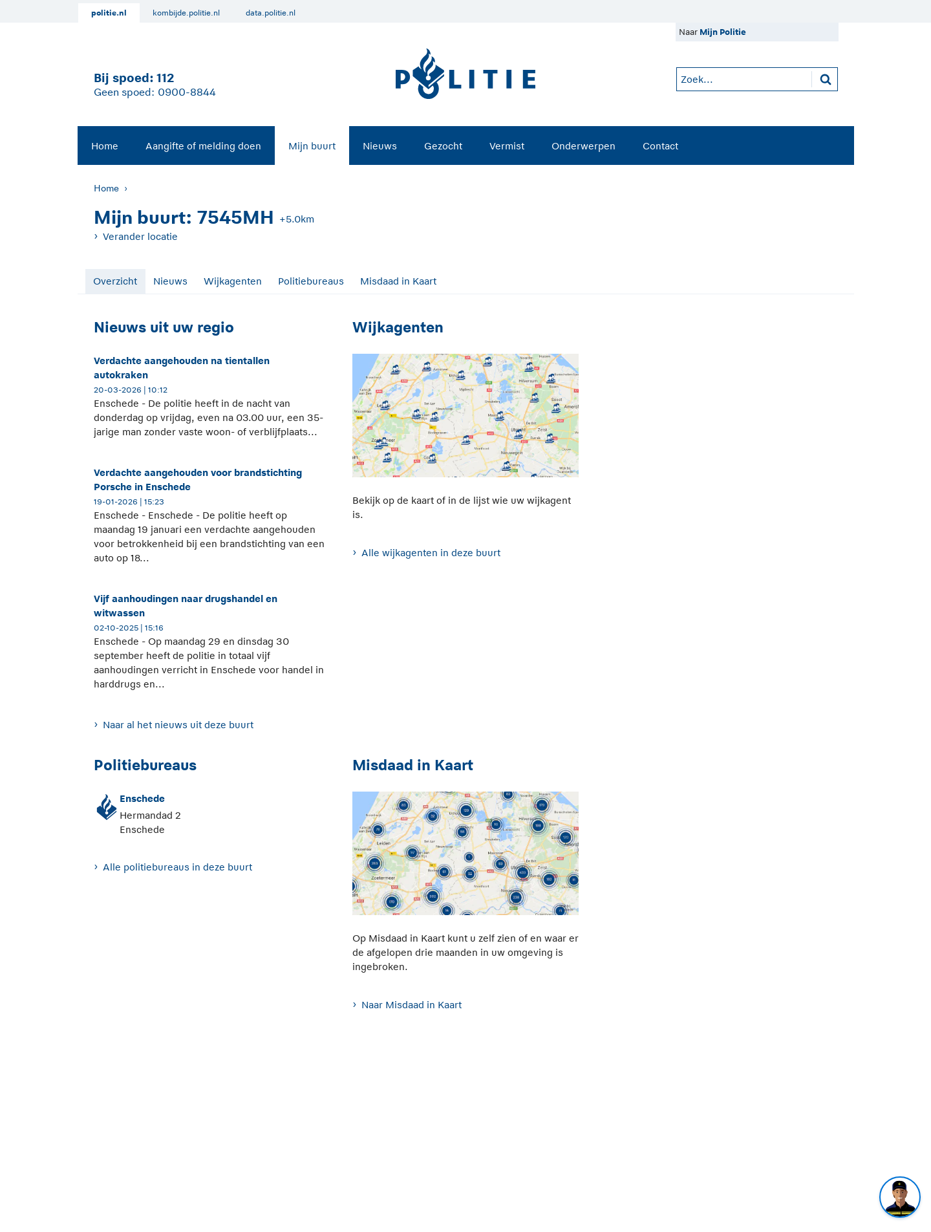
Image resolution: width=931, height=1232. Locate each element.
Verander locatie (140, 236)
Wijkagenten (233, 281)
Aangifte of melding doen (203, 146)
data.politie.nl (270, 13)
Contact (660, 146)
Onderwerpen (583, 146)
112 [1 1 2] (165, 78)
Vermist (506, 146)
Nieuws (380, 146)
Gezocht (443, 146)
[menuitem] (105, 145)
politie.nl (109, 13)
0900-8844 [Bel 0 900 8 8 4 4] (187, 92)
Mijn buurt (312, 146)
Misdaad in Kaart (398, 281)
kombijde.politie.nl (186, 13)
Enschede (142, 798)
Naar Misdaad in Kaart (411, 1005)
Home (104, 146)
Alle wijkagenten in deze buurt (430, 552)
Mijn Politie (723, 32)
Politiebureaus (311, 281)
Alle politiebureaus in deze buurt (177, 867)
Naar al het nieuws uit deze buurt (178, 725)
